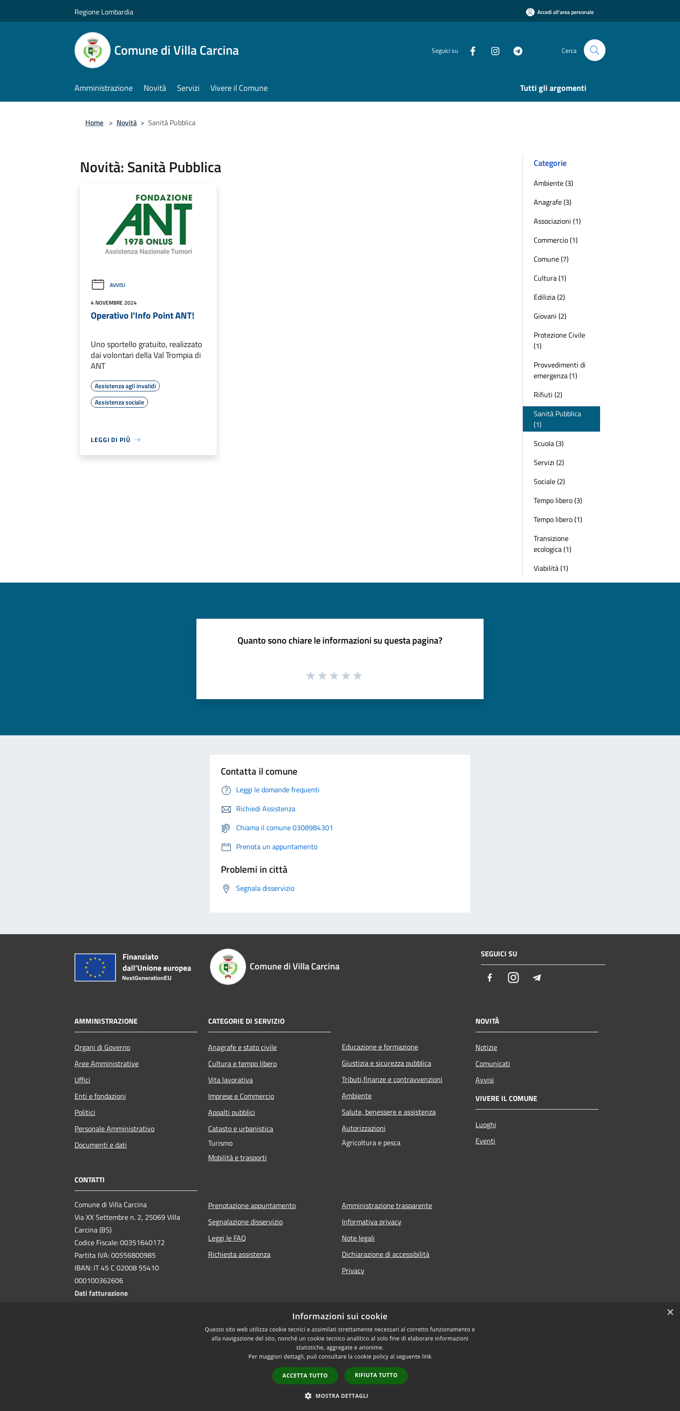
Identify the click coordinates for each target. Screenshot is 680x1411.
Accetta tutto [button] (305, 1375)
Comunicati (492, 1063)
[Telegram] (514, 50)
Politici (85, 1112)
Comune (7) (551, 259)
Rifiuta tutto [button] (376, 1375)
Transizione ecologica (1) (552, 544)
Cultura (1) (550, 278)
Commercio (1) (556, 240)
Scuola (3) (549, 443)
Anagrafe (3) (552, 202)
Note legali (358, 1237)
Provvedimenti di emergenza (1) (560, 370)
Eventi (485, 1140)
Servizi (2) (549, 462)
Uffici (82, 1079)
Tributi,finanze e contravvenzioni (392, 1079)
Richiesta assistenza (239, 1254)
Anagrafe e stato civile (242, 1047)
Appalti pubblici (231, 1112)
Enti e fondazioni (100, 1096)
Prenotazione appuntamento (252, 1205)
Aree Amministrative (107, 1063)
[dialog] (340, 1357)
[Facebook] (469, 50)
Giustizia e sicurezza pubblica (386, 1063)
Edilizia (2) (549, 297)
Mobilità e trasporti (237, 1157)
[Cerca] (594, 50)
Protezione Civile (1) (559, 340)
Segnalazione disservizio (245, 1221)
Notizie (486, 1047)
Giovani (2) (550, 315)
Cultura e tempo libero (242, 1063)
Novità (126, 122)
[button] (340, 1395)
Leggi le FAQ (227, 1237)
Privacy (353, 1270)
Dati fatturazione (101, 1293)
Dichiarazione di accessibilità (385, 1254)
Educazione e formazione (380, 1046)
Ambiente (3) (553, 183)
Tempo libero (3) (558, 500)
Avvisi (108, 285)
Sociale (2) (549, 481)
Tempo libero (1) (558, 519)
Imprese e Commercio (241, 1096)
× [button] (669, 1312)
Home (94, 122)
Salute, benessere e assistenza (389, 1111)
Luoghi (485, 1124)
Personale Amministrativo (114, 1128)
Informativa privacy (371, 1221)
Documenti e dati (101, 1144)
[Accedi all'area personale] (559, 12)
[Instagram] (492, 50)
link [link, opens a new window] (427, 1356)
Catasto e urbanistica (240, 1128)
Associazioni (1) (557, 221)
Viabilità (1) (551, 568)
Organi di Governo (102, 1047)
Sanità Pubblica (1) (557, 419)
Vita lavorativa (230, 1079)
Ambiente (357, 1095)
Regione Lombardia (104, 11)
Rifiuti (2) (548, 394)
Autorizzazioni (364, 1128)
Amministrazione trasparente (387, 1205)
